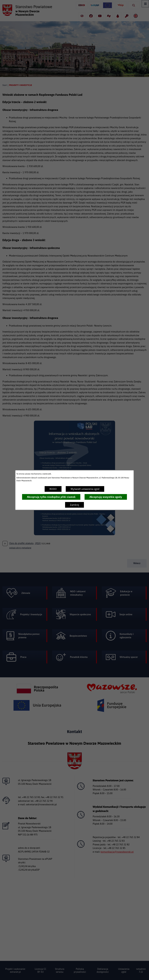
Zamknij (74, 504)
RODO (53, 488)
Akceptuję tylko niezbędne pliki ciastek (51, 496)
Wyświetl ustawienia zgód (85, 488)
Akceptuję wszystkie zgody (105, 496)
